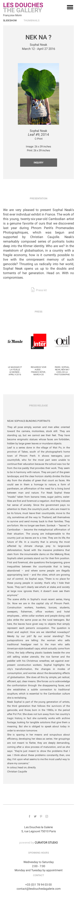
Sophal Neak (38, 45)
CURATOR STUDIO (46, 842)
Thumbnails (31, 20)
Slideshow (10, 20)
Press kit (41, 290)
